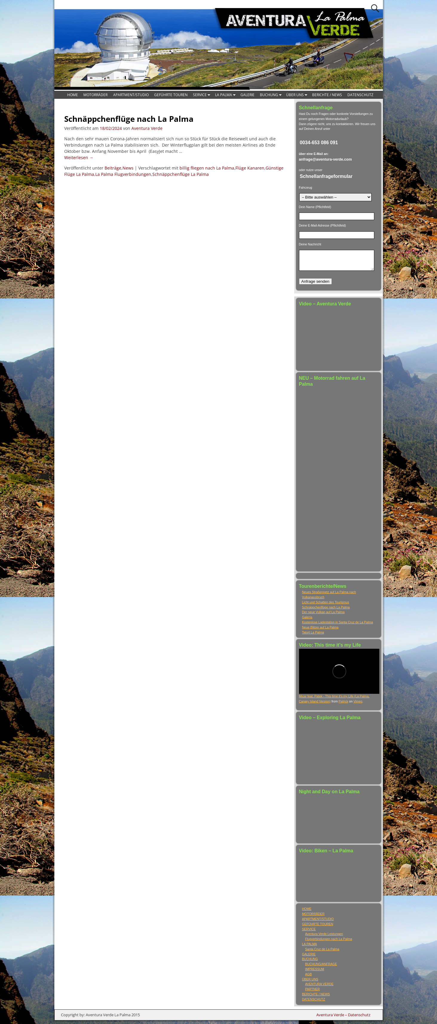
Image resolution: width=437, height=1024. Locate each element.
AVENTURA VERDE (319, 987)
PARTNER (312, 992)
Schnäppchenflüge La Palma (180, 174)
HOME (72, 94)
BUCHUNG (271, 95)
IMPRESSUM (314, 972)
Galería (307, 620)
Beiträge (113, 168)
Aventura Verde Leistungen (324, 937)
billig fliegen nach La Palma (207, 168)
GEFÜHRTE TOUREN (171, 94)
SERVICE (202, 95)
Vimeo (357, 705)
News (128, 168)
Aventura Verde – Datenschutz (343, 1018)
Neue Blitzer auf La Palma (320, 631)
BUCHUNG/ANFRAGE (321, 967)
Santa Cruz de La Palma (322, 952)
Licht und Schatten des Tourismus (325, 606)
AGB (308, 978)
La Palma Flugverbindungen (123, 174)
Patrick (343, 705)
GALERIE (247, 94)
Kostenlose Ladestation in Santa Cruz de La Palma (337, 626)
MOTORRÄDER (95, 94)
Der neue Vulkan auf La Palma (323, 615)
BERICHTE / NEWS (327, 94)
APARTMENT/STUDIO (131, 94)
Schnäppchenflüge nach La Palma (129, 118)
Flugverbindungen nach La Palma (328, 942)
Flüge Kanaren (249, 168)
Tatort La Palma (313, 636)
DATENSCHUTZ (360, 94)
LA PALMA (226, 95)
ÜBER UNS (297, 95)
